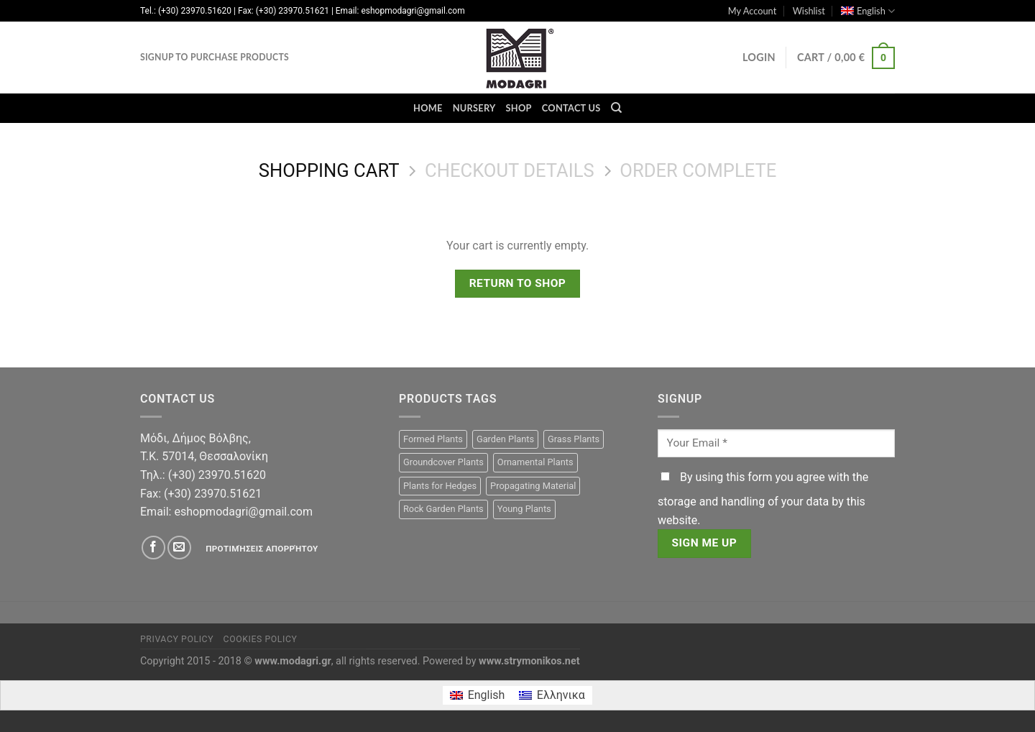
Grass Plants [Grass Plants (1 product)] (573, 439)
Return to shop (517, 283)
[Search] (616, 108)
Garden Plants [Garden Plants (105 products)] (505, 439)
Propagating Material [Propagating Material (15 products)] (533, 485)
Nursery (474, 108)
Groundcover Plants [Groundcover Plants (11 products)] (443, 462)
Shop (519, 108)
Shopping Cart (329, 170)
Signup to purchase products (214, 57)
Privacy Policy (176, 639)
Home (428, 108)
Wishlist (809, 11)
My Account (752, 11)
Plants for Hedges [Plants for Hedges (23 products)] (440, 485)
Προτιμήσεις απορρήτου (262, 549)
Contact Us (571, 108)
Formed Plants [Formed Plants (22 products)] (433, 439)
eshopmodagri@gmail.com (243, 511)
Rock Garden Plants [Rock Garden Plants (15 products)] (443, 508)
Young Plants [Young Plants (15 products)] (524, 508)
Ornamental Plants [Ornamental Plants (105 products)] (535, 462)
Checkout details (509, 170)
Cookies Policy (261, 639)
